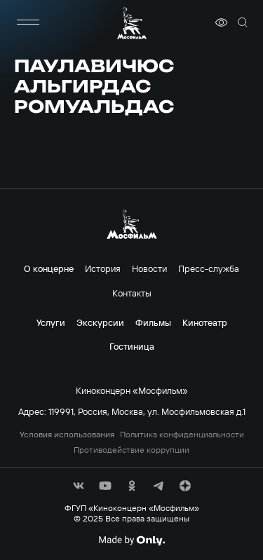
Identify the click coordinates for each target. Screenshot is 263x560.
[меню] (28, 22)
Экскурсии (100, 322)
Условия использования (67, 434)
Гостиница (131, 346)
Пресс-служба (208, 268)
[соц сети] (78, 485)
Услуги (50, 322)
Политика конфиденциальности (182, 434)
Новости (149, 268)
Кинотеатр (204, 322)
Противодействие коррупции (131, 450)
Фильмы (153, 322)
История (103, 268)
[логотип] (132, 23)
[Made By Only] (131, 540)
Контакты (131, 293)
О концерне (49, 268)
